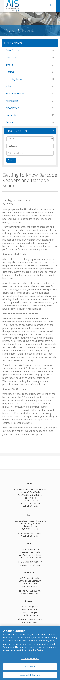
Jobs (30, 86)
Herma (30, 72)
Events (30, 65)
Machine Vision (30, 94)
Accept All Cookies (29, 674)
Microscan (30, 101)
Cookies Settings (30, 658)
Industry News (30, 79)
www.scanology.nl (30, 622)
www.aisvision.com (30, 593)
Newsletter (30, 108)
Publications (30, 115)
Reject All (30, 666)
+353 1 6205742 (33, 503)
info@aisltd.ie (33, 506)
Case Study (30, 51)
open (51, 5)
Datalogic (30, 58)
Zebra (30, 122)
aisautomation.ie (32, 565)
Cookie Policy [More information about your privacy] (36, 650)
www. (22, 565)
